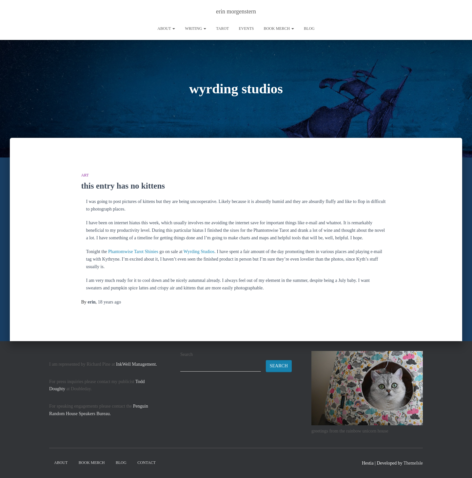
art (85, 175)
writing (195, 28)
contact (146, 462)
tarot (222, 28)
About (166, 28)
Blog (309, 28)
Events (246, 28)
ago (109, 302)
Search (186, 354)
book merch (279, 28)
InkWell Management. (136, 364)
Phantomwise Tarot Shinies (133, 251)
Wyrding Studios (199, 251)
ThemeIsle (413, 463)
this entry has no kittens (123, 185)
